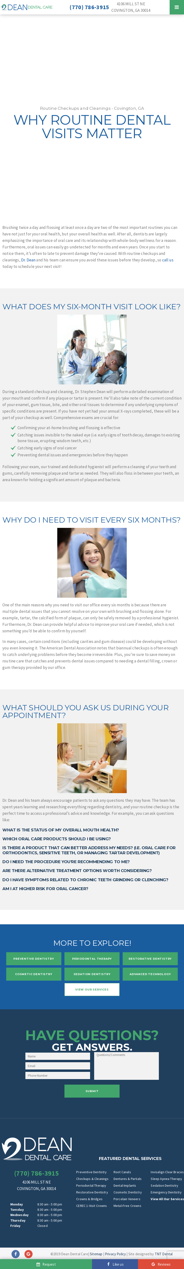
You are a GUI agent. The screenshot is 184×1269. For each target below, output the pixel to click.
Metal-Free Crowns (127, 1206)
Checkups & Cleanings (92, 1179)
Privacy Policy (115, 1254)
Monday (16, 1204)
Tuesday (17, 1209)
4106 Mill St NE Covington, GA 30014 (130, 7)
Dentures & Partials (128, 1179)
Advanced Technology (150, 974)
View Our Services (92, 989)
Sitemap (96, 1254)
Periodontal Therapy (92, 958)
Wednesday (19, 1215)
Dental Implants (125, 1185)
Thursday (17, 1220)
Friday (15, 1226)
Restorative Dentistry (150, 958)
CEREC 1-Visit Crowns (91, 1206)
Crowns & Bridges (89, 1199)
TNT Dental (164, 1254)
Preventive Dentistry (33, 958)
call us (167, 260)
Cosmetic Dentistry (33, 974)
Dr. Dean (28, 260)
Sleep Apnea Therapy (166, 1179)
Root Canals (122, 1172)
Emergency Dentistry (166, 1192)
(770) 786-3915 (89, 7)
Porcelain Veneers (127, 1199)
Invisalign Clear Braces (167, 1172)
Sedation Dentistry (92, 974)
